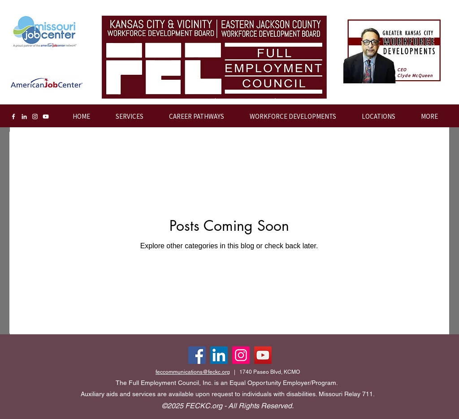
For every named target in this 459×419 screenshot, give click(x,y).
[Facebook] (13, 116)
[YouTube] (45, 116)
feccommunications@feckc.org (193, 372)
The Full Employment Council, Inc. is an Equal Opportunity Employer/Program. (227, 382)
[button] (287, 116)
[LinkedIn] (24, 116)
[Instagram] (35, 116)
